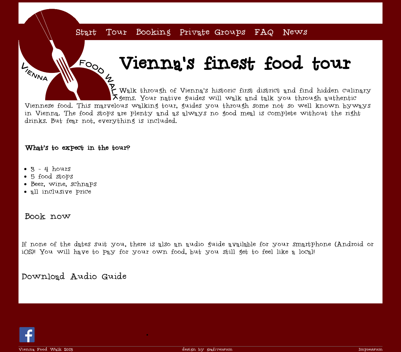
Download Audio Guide (74, 276)
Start (86, 32)
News (294, 32)
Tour (116, 32)
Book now (48, 216)
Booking (153, 32)
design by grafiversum (207, 349)
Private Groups (212, 32)
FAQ (263, 32)
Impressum (370, 349)
